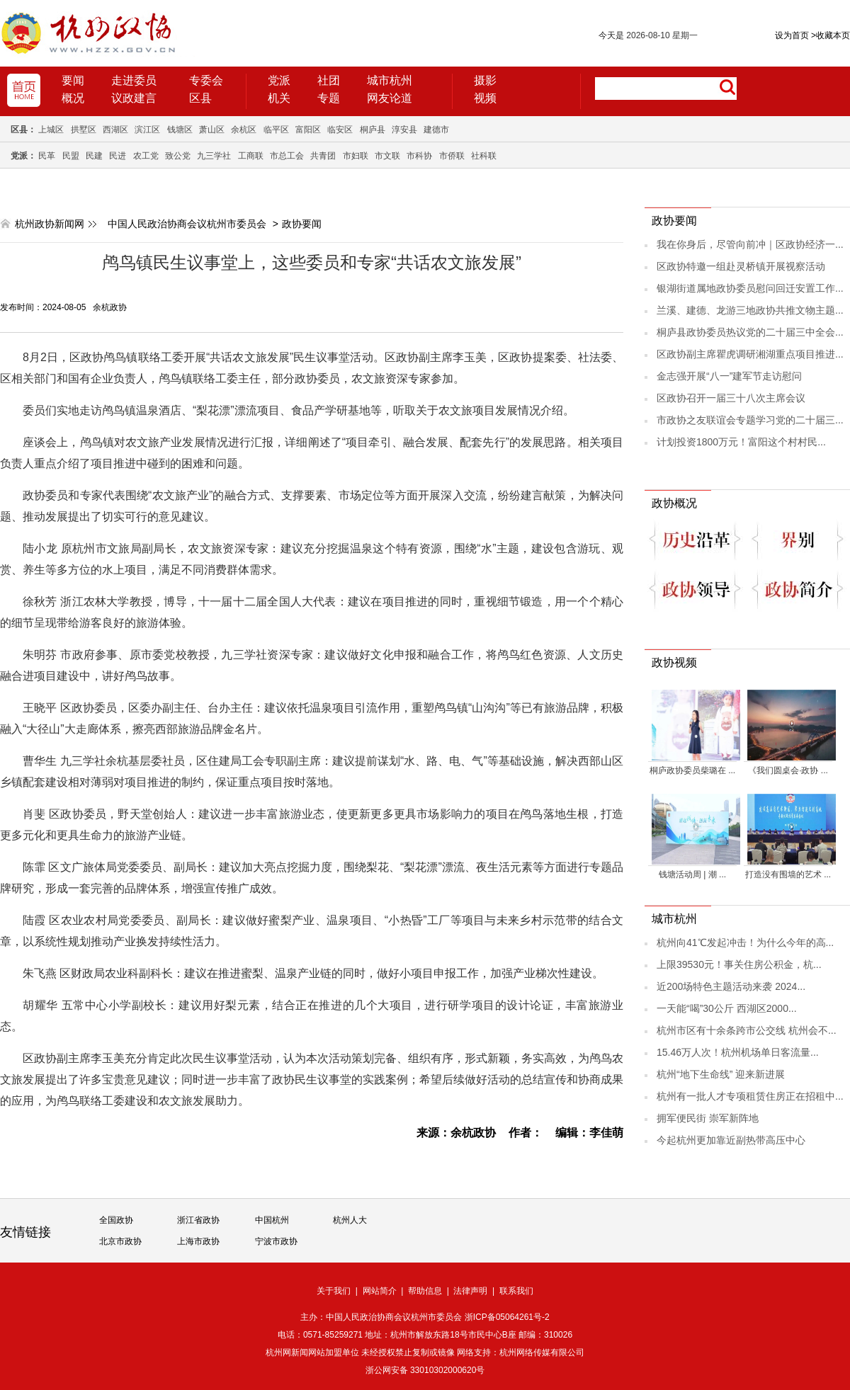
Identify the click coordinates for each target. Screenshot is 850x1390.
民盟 (70, 156)
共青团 (323, 156)
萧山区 (212, 130)
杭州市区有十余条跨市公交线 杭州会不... (747, 1030)
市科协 (419, 156)
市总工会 (287, 156)
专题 (328, 98)
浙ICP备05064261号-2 (507, 1317)
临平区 (276, 130)
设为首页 (792, 35)
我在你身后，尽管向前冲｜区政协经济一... (750, 244)
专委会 (206, 80)
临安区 (340, 130)
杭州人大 (350, 1220)
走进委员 (134, 80)
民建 (94, 156)
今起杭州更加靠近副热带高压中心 (731, 1140)
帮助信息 (425, 1291)
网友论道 (389, 98)
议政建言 (134, 98)
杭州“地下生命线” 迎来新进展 (721, 1074)
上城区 (51, 130)
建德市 (436, 130)
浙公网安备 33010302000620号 (425, 1370)
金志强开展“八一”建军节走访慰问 (729, 376)
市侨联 (452, 156)
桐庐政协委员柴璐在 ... (692, 770)
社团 (328, 80)
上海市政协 (198, 1241)
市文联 (387, 156)
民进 (117, 156)
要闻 (73, 80)
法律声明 (470, 1291)
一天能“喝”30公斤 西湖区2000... (727, 1008)
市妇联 (355, 156)
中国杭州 (272, 1220)
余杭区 (243, 130)
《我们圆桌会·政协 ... (788, 770)
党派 (279, 80)
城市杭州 (389, 80)
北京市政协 (120, 1241)
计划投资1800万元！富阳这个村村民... (741, 442)
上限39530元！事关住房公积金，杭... (739, 964)
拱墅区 (83, 130)
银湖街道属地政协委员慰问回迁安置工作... (750, 288)
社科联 (484, 156)
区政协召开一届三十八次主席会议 (731, 398)
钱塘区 (180, 130)
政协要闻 (302, 223)
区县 (200, 98)
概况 (73, 98)
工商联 (251, 156)
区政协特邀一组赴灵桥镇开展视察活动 (741, 266)
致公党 (178, 156)
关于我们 (334, 1291)
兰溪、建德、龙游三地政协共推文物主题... (750, 310)
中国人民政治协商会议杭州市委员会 (187, 223)
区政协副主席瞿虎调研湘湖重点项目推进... (750, 354)
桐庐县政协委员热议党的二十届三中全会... (750, 332)
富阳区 (308, 130)
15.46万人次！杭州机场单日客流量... (738, 1052)
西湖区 (115, 130)
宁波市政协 (276, 1241)
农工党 (146, 156)
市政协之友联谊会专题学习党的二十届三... (750, 420)
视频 (485, 98)
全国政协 (116, 1220)
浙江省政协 (198, 1220)
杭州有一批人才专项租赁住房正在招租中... (750, 1096)
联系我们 (516, 1291)
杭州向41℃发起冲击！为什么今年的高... (745, 942)
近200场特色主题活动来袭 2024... (731, 986)
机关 (279, 98)
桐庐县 (372, 130)
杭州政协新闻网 (49, 223)
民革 (46, 156)
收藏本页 (830, 35)
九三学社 (214, 156)
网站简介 (380, 1291)
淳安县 (404, 130)
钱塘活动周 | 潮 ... (692, 874)
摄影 (485, 80)
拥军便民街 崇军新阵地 (708, 1118)
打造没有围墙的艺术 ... (788, 874)
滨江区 (147, 130)
